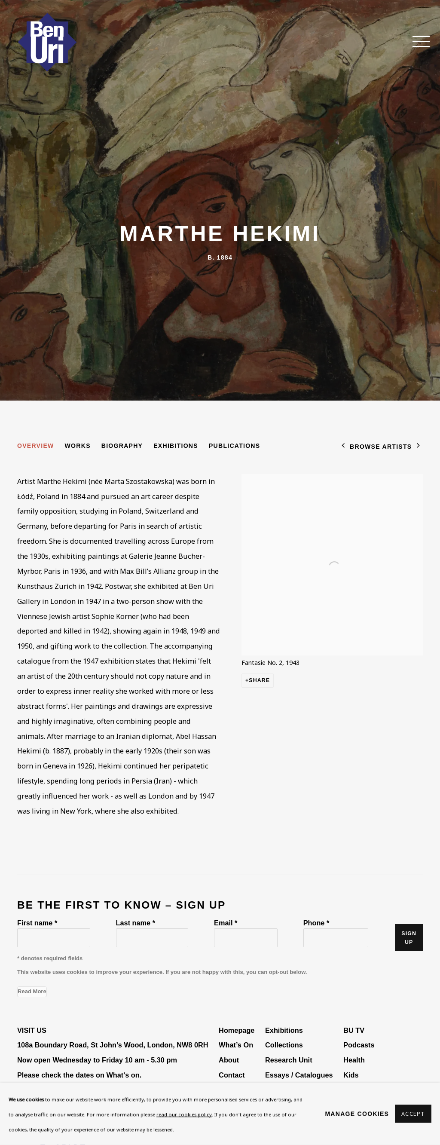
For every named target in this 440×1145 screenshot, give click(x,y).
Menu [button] (416, 42)
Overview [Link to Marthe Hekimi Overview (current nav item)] (35, 445)
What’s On (236, 1045)
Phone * (316, 923)
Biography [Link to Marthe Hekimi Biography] (122, 445)
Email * (225, 923)
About (229, 1060)
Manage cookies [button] (357, 1113)
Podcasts (358, 1045)
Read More (32, 991)
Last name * (135, 923)
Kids (350, 1075)
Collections (284, 1045)
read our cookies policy (184, 1114)
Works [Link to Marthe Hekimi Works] (78, 445)
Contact (232, 1075)
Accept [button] (413, 1114)
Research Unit (288, 1060)
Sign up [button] (408, 938)
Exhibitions (284, 1030)
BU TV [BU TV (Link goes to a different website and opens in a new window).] (353, 1030)
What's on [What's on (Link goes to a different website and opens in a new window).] (122, 1075)
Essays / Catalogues (299, 1075)
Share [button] (259, 680)
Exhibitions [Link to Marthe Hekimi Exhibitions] (175, 445)
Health (354, 1060)
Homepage (236, 1030)
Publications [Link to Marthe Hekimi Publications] (234, 445)
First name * (37, 923)
